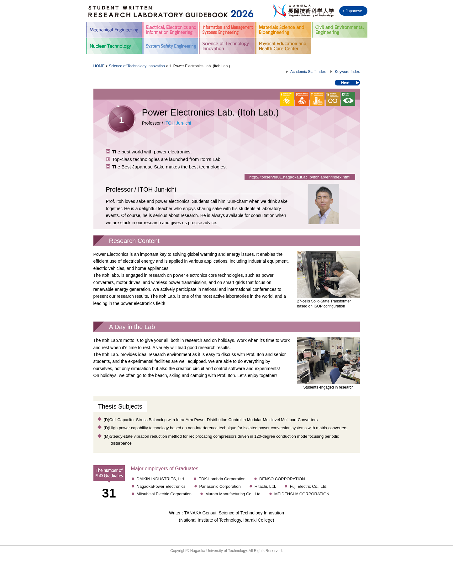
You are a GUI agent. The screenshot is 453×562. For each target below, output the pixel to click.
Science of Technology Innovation (137, 66)
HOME (99, 66)
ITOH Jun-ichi (177, 123)
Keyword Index (347, 72)
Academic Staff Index (308, 72)
